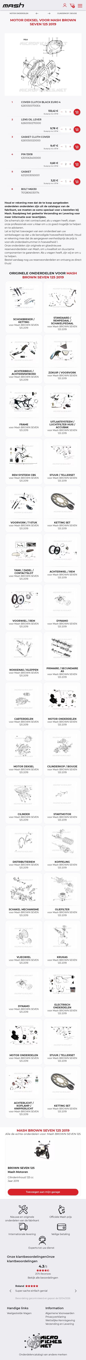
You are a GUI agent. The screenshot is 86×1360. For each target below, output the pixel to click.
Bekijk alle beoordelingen (43, 1277)
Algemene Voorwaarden (59, 1313)
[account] (65, 5)
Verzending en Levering (59, 1324)
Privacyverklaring (55, 1316)
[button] (43, 1150)
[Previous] (37, 13)
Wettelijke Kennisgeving (60, 1320)
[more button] (70, 112)
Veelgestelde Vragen (19, 1313)
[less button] (61, 112)
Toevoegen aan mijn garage (43, 1192)
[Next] (49, 13)
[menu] (80, 5)
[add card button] (77, 112)
